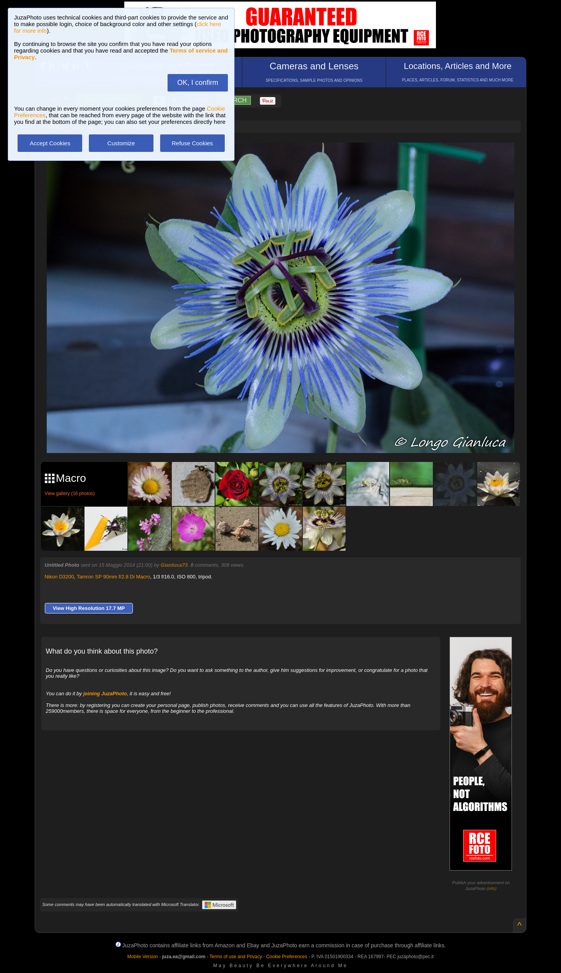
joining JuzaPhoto (105, 693)
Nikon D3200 (59, 577)
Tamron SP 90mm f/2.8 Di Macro (113, 577)
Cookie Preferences (286, 956)
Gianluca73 (174, 565)
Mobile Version (142, 956)
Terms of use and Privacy (236, 956)
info (491, 888)
